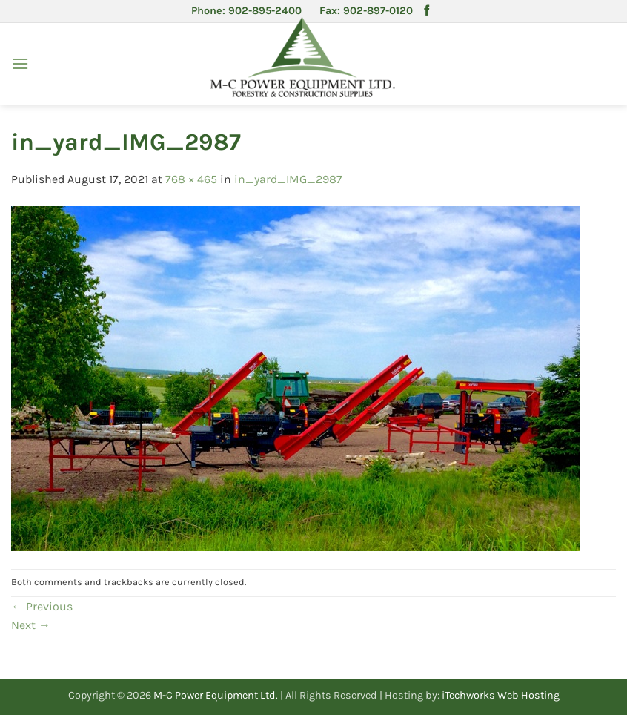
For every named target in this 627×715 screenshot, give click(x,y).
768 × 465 (191, 179)
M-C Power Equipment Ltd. (215, 695)
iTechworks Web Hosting (501, 695)
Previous (42, 606)
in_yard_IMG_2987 (288, 179)
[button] (20, 63)
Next (30, 625)
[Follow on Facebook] (427, 11)
